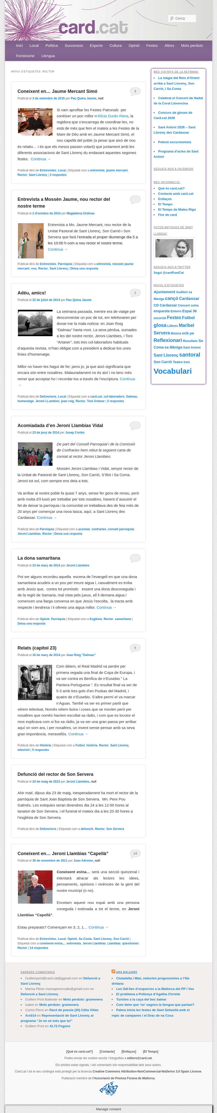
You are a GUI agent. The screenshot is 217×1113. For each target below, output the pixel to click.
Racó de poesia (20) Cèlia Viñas (74, 1010)
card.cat (96, 396)
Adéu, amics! (31, 292)
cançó (171, 298)
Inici (19, 45)
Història (45, 745)
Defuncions (48, 396)
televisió (23, 750)
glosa (160, 325)
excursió (160, 318)
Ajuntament (164, 292)
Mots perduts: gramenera (83, 999)
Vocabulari (173, 371)
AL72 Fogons (60, 1026)
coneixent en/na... (52, 943)
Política (51, 45)
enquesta (162, 311)
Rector (22, 175)
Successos (74, 45)
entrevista (97, 170)
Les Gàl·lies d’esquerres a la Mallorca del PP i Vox (155, 989)
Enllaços (165, 199)
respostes (58, 175)
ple (191, 333)
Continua (41, 159)
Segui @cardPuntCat (169, 273)
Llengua (48, 56)
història (91, 745)
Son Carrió (121, 939)
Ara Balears (126, 972)
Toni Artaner (96, 401)
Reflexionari (168, 340)
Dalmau (131, 396)
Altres (169, 45)
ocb (185, 333)
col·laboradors (114, 396)
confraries (98, 529)
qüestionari (130, 943)
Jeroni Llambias (28, 533)
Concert (184, 305)
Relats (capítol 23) (36, 647)
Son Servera (115, 829)
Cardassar (189, 298)
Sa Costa (85, 939)
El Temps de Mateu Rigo (177, 209)
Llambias (113, 943)
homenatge (25, 401)
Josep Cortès (74, 432)
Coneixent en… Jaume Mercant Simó (57, 91)
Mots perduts (192, 45)
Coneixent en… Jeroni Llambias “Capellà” (62, 853)
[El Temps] (150, 1051)
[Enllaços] (129, 1051)
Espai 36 (189, 311)
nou (34, 268)
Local (34, 45)
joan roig (67, 401)
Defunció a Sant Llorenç (39, 994)
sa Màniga (173, 347)
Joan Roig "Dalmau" (80, 655)
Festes (152, 45)
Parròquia (65, 264)
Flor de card (167, 215)
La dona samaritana (38, 558)
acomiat (84, 529)
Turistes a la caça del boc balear (141, 999)
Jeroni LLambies (47, 401)
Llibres (172, 326)
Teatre (178, 362)
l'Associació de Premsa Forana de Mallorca (123, 1078)
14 (135, 853)
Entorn (176, 311)
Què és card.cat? (171, 188)
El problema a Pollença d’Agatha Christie (148, 994)
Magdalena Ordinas (81, 213)
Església (96, 619)
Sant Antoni (192, 347)
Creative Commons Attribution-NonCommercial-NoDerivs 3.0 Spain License (146, 1071)
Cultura (116, 45)
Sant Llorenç (38, 175)
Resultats (190, 341)
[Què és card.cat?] (79, 1051)
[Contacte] (107, 1051)
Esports (96, 45)
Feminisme (25, 56)
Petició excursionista (174, 142)
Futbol (80, 745)
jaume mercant (117, 170)
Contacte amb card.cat (175, 194)
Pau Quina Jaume (83, 98)
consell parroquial (121, 529)
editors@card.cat (139, 1058)
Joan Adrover (83, 860)
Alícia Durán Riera (113, 116)
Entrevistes (48, 170)
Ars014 (30, 1015)
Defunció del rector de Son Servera (55, 774)
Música (176, 333)
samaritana (123, 619)
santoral (189, 355)
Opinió (134, 45)
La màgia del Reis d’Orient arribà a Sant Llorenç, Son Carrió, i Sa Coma (176, 83)
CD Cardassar (165, 305)
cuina (194, 305)
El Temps (165, 204)
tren (186, 362)
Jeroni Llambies (77, 565)
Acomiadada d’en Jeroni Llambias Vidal (60, 425)
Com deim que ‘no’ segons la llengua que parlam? (155, 1005)
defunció (87, 829)
